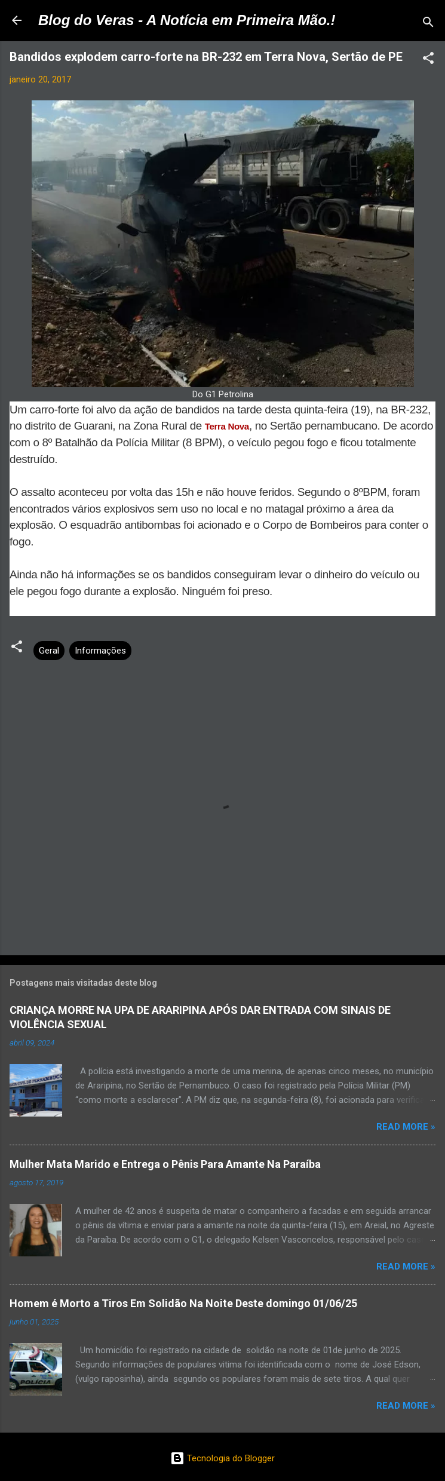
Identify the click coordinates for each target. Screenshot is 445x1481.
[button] (428, 60)
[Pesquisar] (428, 24)
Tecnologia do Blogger (222, 1458)
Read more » (405, 1126)
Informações (100, 650)
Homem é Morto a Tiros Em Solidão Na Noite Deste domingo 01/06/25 (183, 1303)
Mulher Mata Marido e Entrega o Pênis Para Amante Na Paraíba (165, 1164)
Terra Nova (227, 426)
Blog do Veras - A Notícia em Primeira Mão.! (186, 20)
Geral (49, 650)
